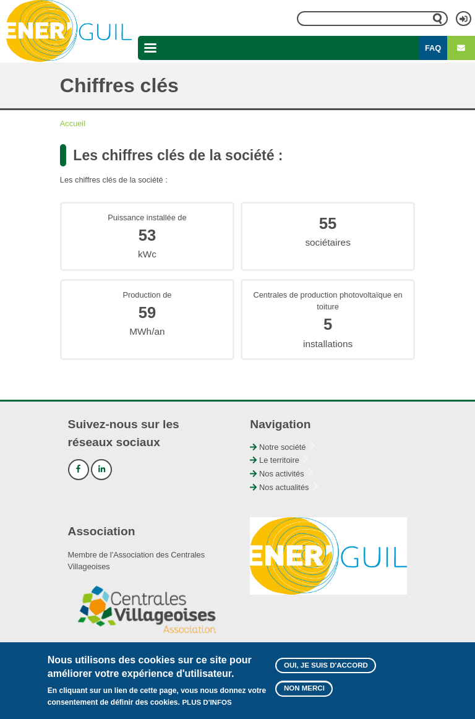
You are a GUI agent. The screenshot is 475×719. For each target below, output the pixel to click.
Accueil (72, 123)
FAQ (433, 48)
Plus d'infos (206, 708)
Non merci (304, 693)
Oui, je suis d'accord (326, 670)
